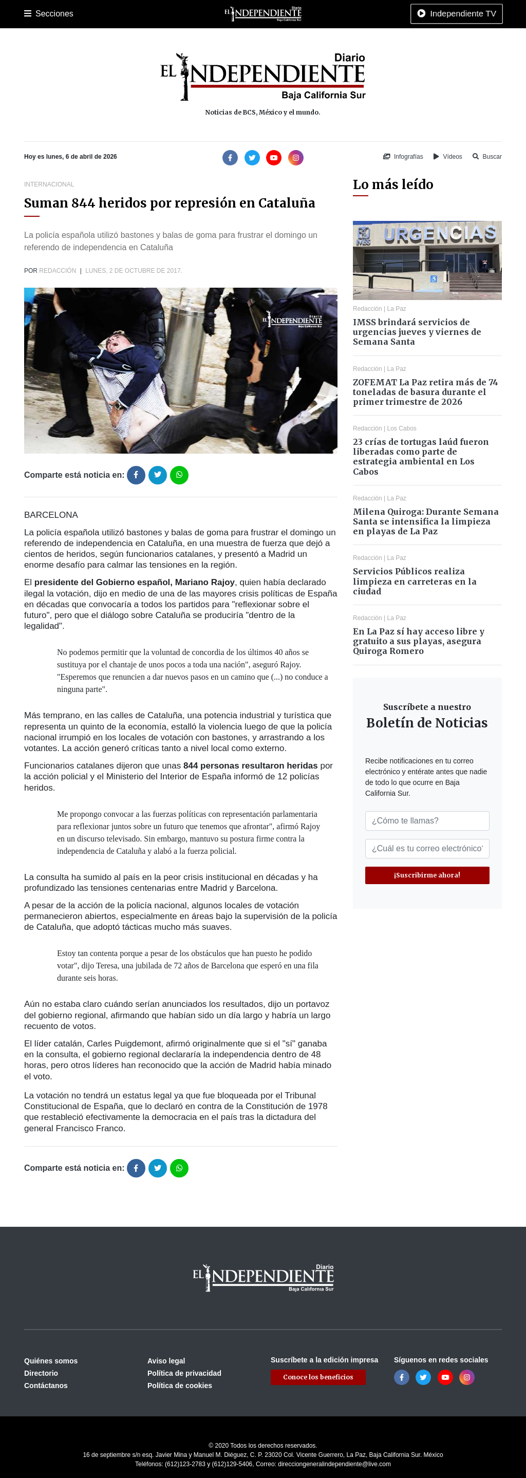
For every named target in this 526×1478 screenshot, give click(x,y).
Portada (36, 14)
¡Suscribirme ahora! (427, 875)
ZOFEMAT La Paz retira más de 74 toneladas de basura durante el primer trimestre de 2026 (425, 392)
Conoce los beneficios (318, 1377)
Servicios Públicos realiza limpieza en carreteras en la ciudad (415, 581)
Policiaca (145, 14)
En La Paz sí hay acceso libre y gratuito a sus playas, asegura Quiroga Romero (418, 641)
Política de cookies (179, 1385)
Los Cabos (105, 14)
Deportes (182, 14)
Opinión (334, 14)
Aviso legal (166, 1361)
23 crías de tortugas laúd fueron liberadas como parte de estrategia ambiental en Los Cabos (421, 457)
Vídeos (448, 156)
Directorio (41, 1373)
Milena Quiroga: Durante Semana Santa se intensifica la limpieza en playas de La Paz (426, 521)
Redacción (57, 270)
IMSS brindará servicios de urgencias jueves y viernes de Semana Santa (417, 332)
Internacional (293, 14)
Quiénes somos (51, 1361)
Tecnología (423, 14)
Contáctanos (46, 1385)
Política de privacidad (184, 1373)
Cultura (216, 14)
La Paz (69, 14)
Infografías (403, 156)
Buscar (487, 156)
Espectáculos (376, 14)
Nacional (251, 14)
